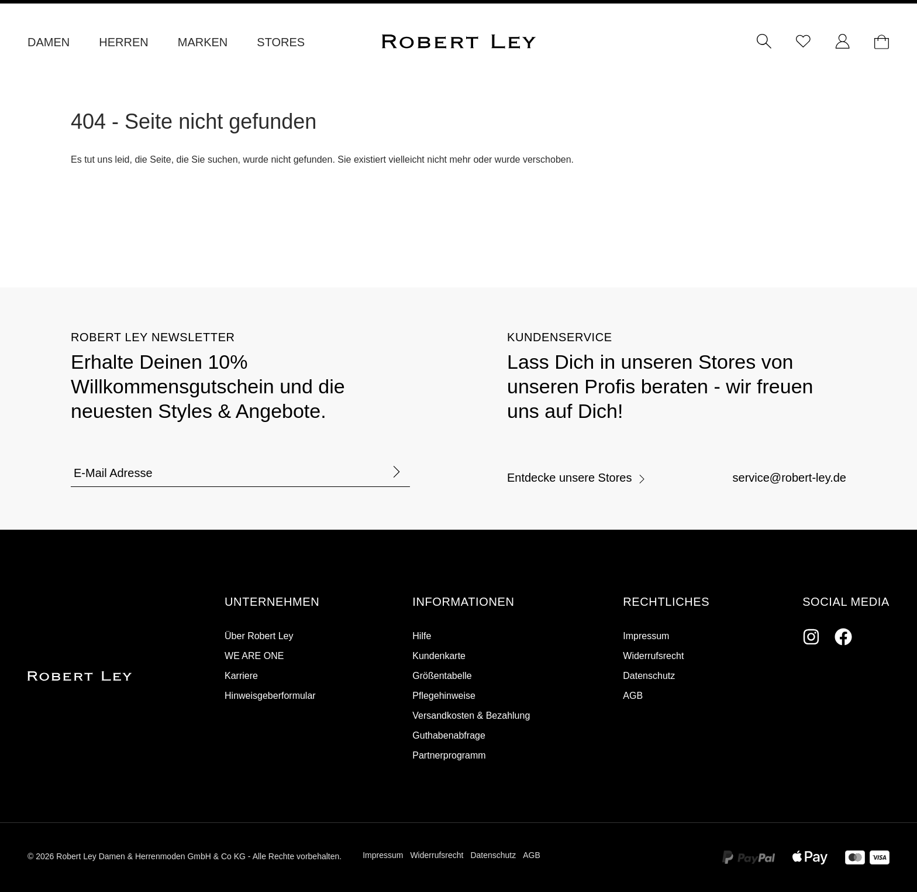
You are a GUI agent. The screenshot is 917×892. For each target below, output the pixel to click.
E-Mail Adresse (113, 472)
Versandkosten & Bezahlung (471, 716)
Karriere (241, 676)
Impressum (646, 636)
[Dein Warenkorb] (882, 42)
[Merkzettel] (803, 42)
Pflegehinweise (443, 696)
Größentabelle (441, 676)
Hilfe (421, 636)
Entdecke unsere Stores (576, 477)
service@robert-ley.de (789, 477)
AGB (633, 696)
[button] (272, 602)
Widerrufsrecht (653, 656)
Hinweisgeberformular (270, 696)
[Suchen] (764, 42)
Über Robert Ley (259, 636)
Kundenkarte (439, 656)
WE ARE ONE (254, 656)
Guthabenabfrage (448, 735)
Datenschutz (649, 676)
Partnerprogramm (448, 755)
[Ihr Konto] (842, 42)
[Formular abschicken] (396, 472)
